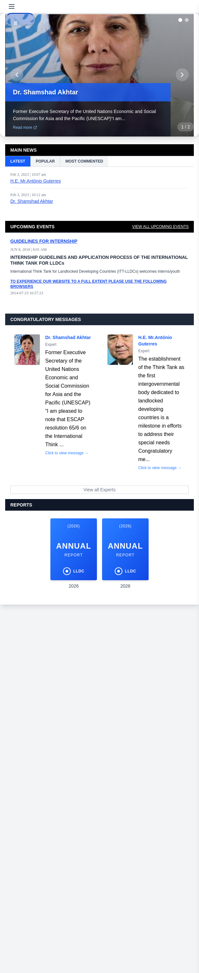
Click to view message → (67, 453)
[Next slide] (182, 74)
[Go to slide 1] (180, 20)
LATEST (17, 161)
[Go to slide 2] (187, 20)
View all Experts (99, 489)
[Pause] (15, 23)
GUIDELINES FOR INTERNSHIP (44, 241)
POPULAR (45, 161)
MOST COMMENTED (84, 161)
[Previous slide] (16, 74)
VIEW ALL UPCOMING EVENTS (160, 226)
